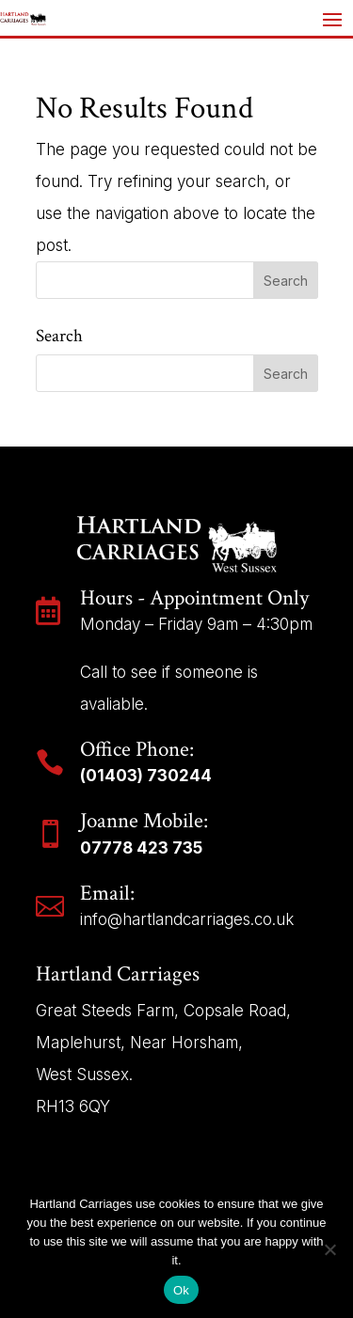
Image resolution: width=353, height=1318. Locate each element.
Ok (181, 1290)
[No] (329, 1249)
